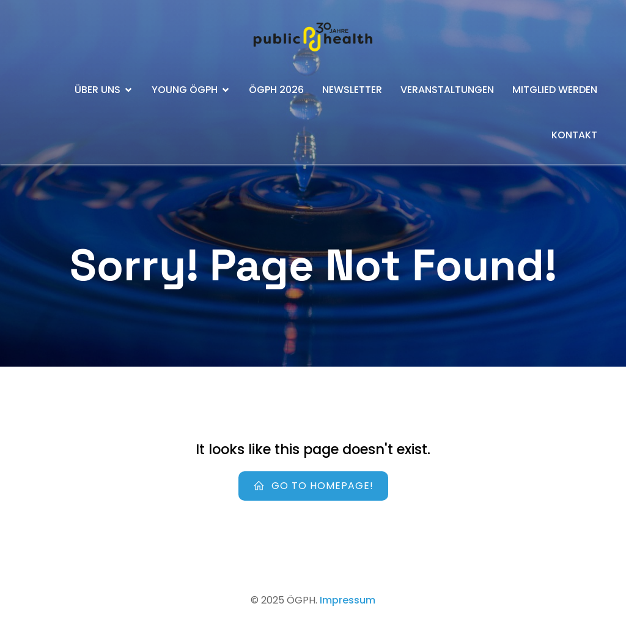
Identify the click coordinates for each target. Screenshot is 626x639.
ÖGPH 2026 (276, 90)
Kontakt (574, 135)
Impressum (347, 600)
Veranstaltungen (447, 90)
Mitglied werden (554, 90)
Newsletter (352, 90)
